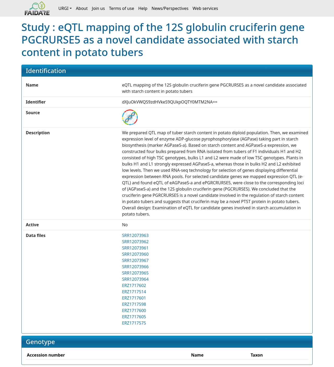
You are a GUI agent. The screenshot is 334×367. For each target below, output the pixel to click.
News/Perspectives (170, 8)
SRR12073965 (135, 273)
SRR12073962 (135, 241)
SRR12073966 (135, 267)
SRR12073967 (135, 260)
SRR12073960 (135, 254)
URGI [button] (63, 8)
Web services (205, 8)
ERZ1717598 (134, 304)
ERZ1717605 (134, 317)
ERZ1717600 (134, 310)
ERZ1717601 (134, 298)
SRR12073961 (135, 248)
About (82, 8)
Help (142, 8)
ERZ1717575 (134, 323)
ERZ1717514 (134, 292)
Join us (98, 8)
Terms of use (121, 8)
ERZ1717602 (134, 285)
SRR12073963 (135, 235)
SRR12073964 (135, 279)
